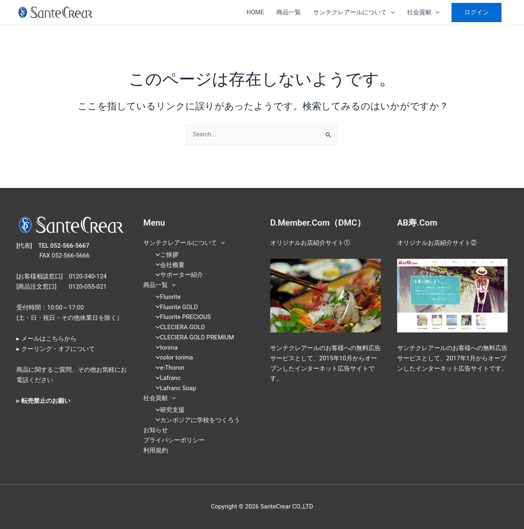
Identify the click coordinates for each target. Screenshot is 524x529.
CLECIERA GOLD (177, 327)
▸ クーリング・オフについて (55, 349)
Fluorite (165, 297)
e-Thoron (167, 368)
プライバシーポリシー (174, 440)
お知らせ (155, 430)
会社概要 (167, 265)
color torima (171, 358)
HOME (255, 12)
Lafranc (165, 378)
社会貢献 (423, 12)
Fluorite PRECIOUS (180, 317)
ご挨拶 (164, 255)
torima (164, 347)
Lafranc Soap (173, 388)
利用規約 (155, 450)
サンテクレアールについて (354, 12)
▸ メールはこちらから (46, 339)
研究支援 (167, 410)
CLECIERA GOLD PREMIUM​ (192, 337)
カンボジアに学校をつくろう (195, 420)
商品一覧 (288, 12)
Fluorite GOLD (174, 307)
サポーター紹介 (176, 275)
